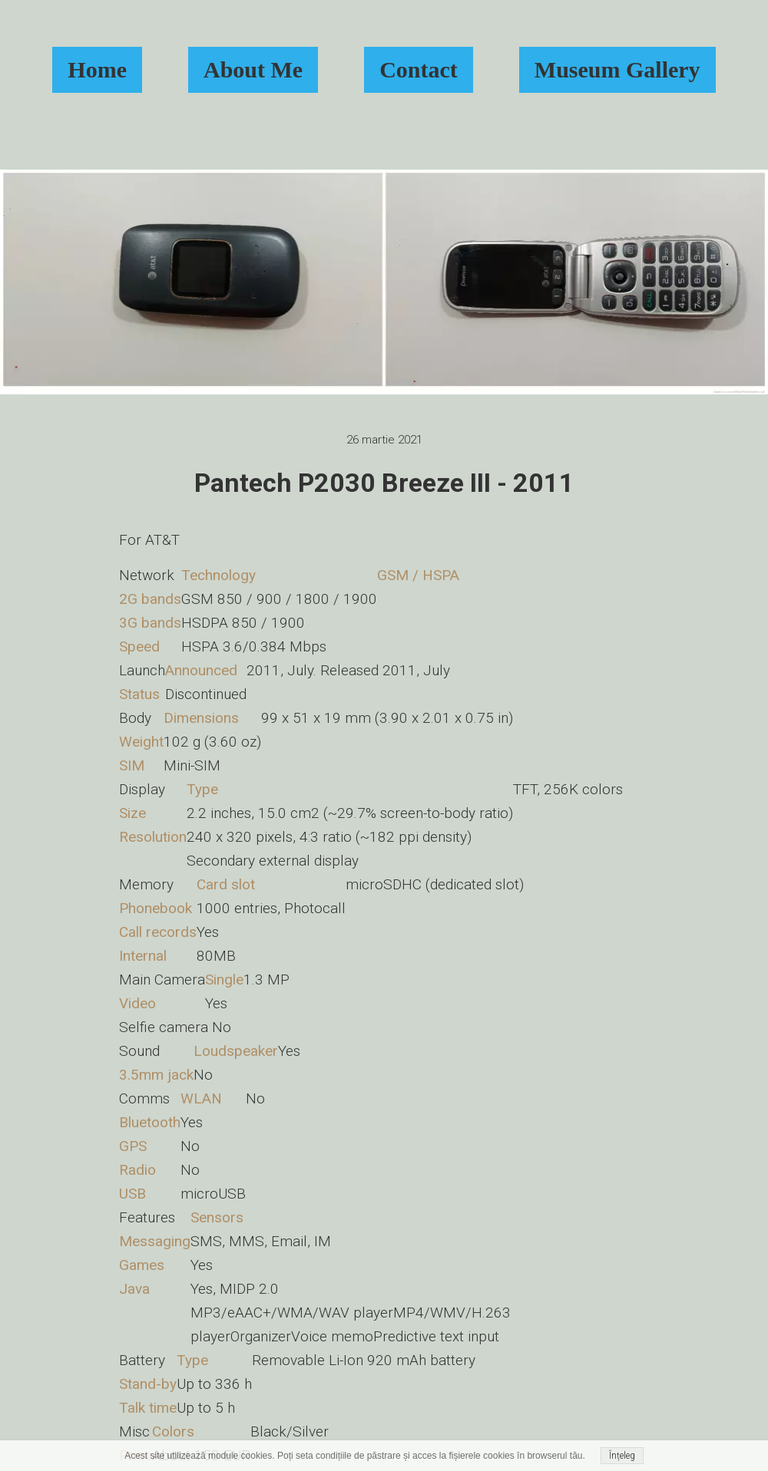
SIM (131, 765)
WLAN (201, 1098)
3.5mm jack (156, 1074)
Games (141, 1265)
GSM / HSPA (418, 575)
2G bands (150, 599)
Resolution (153, 837)
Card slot (226, 884)
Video (137, 1003)
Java (134, 1289)
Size (132, 813)
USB (132, 1193)
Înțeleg (622, 1455)
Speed (139, 646)
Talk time (148, 1408)
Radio (137, 1170)
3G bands (150, 623)
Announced (201, 670)
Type (202, 789)
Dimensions (201, 718)
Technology (218, 575)
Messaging (154, 1241)
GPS (133, 1146)
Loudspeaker (236, 1051)
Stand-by (148, 1384)
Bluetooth (149, 1122)
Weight (141, 741)
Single (224, 979)
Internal (143, 956)
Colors (173, 1431)
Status (139, 694)
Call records (158, 932)
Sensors (216, 1217)
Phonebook (155, 908)
